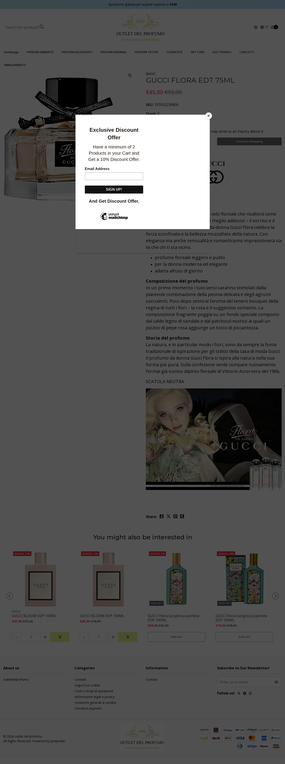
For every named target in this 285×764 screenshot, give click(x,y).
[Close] (208, 115)
